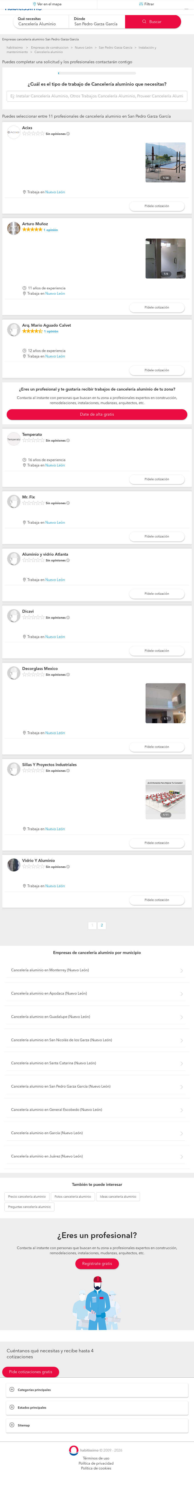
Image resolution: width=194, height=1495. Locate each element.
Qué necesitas (29, 19)
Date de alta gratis (97, 425)
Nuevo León (83, 47)
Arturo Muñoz (35, 235)
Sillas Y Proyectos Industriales (49, 776)
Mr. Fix (28, 508)
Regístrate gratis (97, 1275)
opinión (51, 241)
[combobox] (41, 21)
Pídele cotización (157, 217)
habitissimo (15, 47)
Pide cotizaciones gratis (30, 1383)
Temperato (32, 446)
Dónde (79, 19)
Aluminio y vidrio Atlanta (45, 566)
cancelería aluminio (27, 1207)
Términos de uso (96, 1469)
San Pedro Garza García (115, 47)
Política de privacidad (96, 1474)
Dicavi (28, 623)
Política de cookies (96, 1479)
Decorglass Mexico (40, 680)
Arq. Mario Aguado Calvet (46, 337)
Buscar (151, 22)
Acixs (27, 139)
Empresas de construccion (49, 47)
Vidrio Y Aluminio (38, 872)
